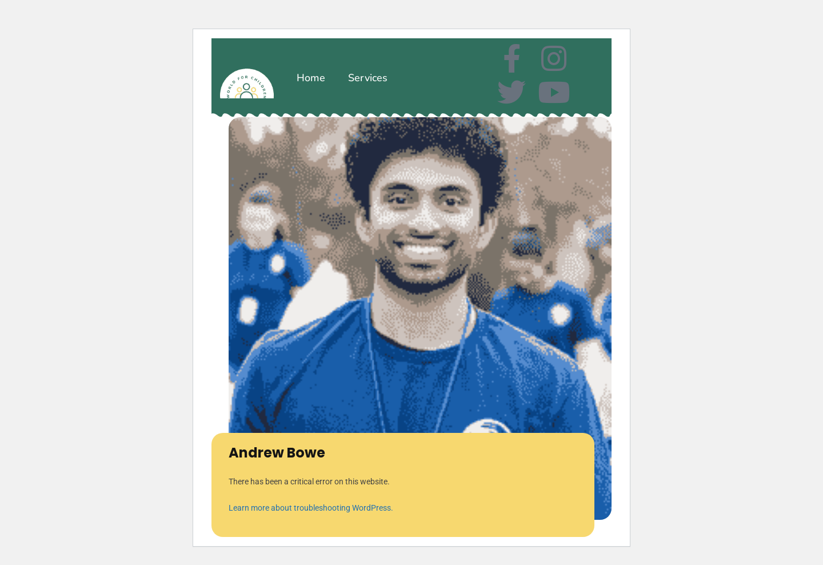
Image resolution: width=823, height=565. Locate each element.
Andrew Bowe (277, 452)
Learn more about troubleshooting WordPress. (311, 507)
